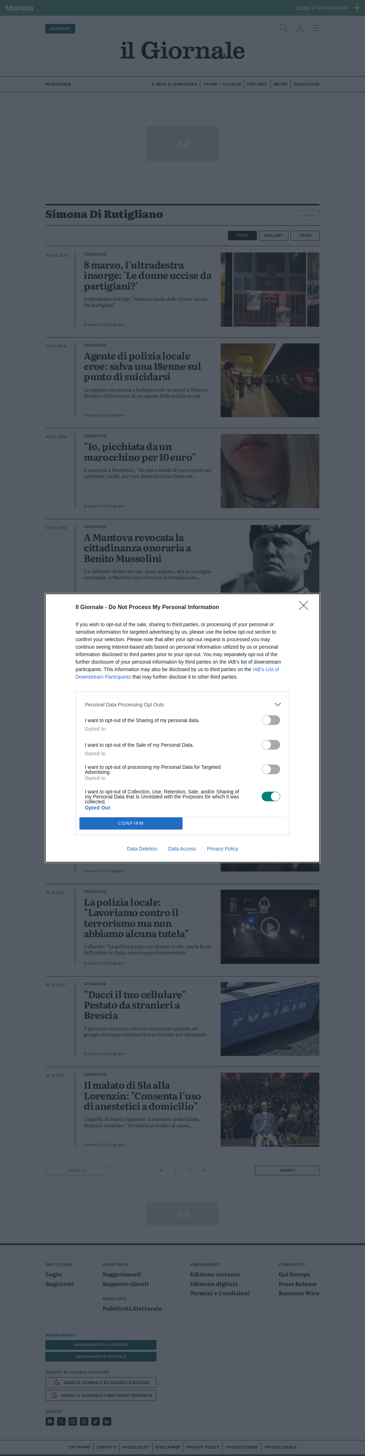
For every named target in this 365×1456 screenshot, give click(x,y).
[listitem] (182, 704)
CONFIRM (131, 823)
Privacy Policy (222, 849)
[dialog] (182, 728)
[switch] (271, 720)
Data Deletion (142, 849)
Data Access (182, 849)
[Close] (306, 607)
